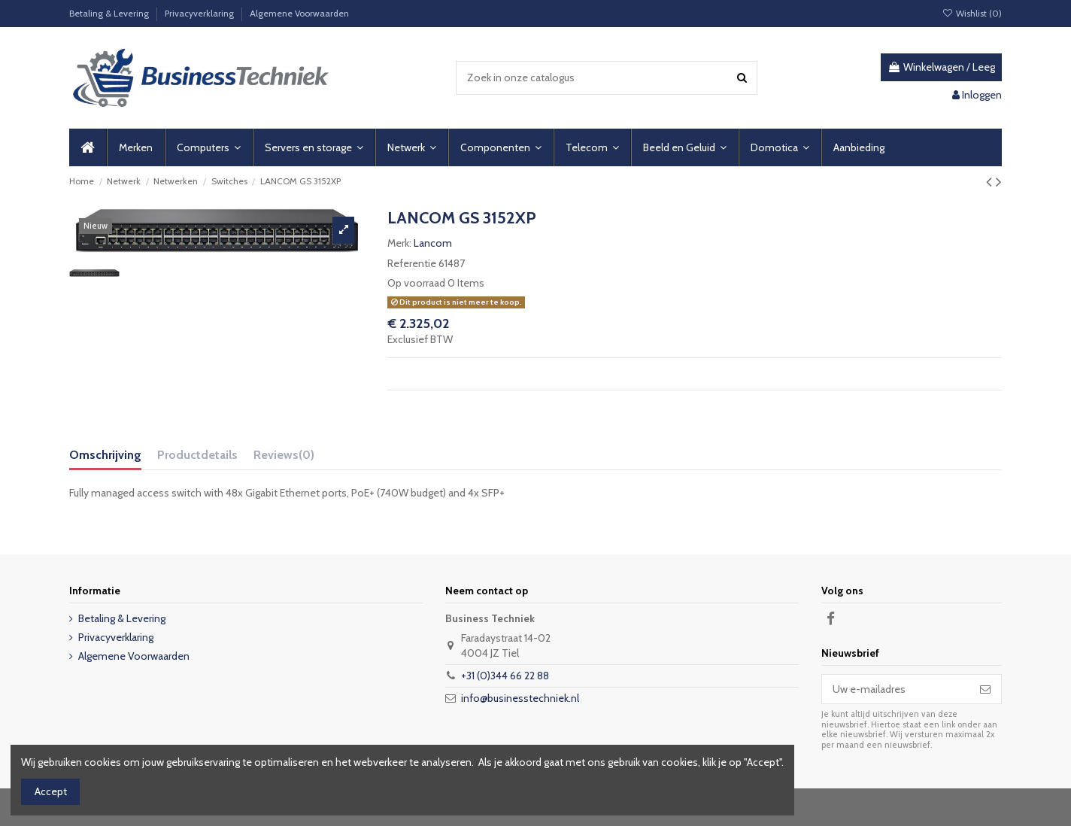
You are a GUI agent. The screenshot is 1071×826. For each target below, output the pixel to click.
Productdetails (197, 455)
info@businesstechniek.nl (520, 698)
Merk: (399, 243)
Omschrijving (105, 455)
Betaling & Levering (110, 13)
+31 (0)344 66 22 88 (505, 675)
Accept (51, 791)
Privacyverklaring (200, 13)
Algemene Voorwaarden (299, 13)
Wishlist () (972, 13)
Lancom (433, 243)
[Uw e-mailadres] (895, 689)
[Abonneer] (985, 689)
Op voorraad (416, 283)
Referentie (411, 263)
